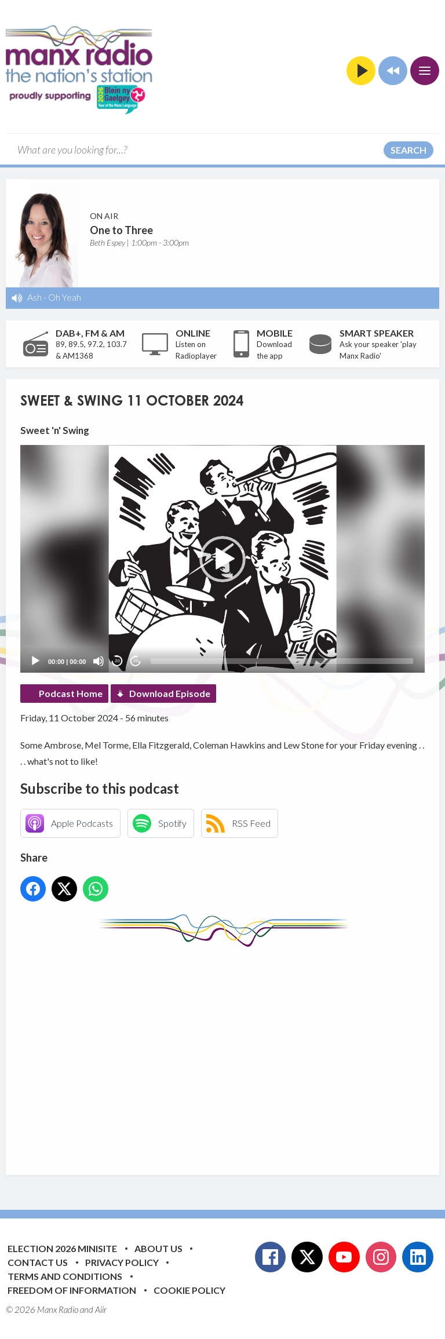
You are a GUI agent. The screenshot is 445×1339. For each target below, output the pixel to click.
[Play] (35, 661)
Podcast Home (71, 693)
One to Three (121, 230)
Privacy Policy (122, 1262)
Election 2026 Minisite (62, 1248)
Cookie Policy (189, 1290)
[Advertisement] (232, 1052)
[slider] (282, 661)
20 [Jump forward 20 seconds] (135, 660)
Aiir (101, 1309)
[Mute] (98, 661)
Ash (34, 296)
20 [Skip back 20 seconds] (117, 660)
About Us (158, 1248)
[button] (222, 559)
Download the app (274, 350)
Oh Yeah (64, 296)
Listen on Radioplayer (196, 350)
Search (408, 149)
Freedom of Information (72, 1290)
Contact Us (38, 1262)
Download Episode (169, 693)
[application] (222, 559)
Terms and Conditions (65, 1276)
